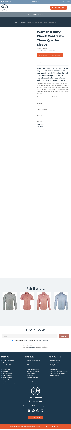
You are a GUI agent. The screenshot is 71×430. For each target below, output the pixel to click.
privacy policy (32, 348)
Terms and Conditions (42, 341)
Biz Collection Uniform (9, 368)
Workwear (5, 363)
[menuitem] (66, 2)
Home (16, 22)
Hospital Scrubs (7, 370)
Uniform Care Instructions (33, 361)
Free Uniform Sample (58, 7)
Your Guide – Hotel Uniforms (57, 374)
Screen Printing (31, 374)
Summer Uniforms (7, 374)
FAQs (28, 366)
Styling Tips (53, 366)
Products (22, 22)
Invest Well (53, 368)
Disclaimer (46, 427)
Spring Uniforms (7, 381)
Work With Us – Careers (33, 372)
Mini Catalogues (7, 383)
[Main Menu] (69, 7)
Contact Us (66, 1)
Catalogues (35, 2)
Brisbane (26, 407)
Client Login (35, 418)
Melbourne (36, 407)
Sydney (45, 407)
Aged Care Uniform (8, 366)
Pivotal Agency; (35, 427)
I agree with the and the (31, 341)
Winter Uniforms (7, 376)
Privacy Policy (27, 341)
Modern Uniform (7, 372)
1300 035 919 (35, 402)
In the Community (31, 368)
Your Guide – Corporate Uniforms (59, 372)
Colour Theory (54, 370)
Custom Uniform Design (33, 370)
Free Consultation (35, 14)
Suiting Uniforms (54, 376)
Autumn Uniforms (7, 378)
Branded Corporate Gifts (9, 385)
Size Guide (29, 363)
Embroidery (30, 376)
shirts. (63, 80)
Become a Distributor (32, 378)
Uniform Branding (54, 363)
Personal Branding (55, 361)
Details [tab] (41, 63)
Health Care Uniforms (8, 361)
